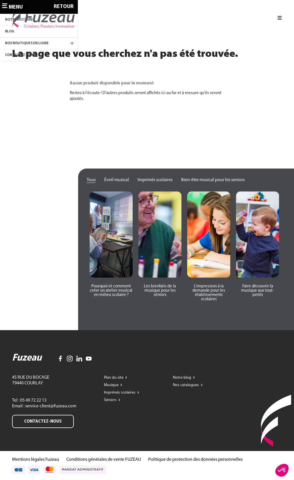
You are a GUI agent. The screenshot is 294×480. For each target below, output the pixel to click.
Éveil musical (116, 180)
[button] (111, 290)
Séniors (110, 400)
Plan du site (114, 378)
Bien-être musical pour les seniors (213, 180)
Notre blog (182, 378)
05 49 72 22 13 (33, 400)
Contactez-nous (43, 421)
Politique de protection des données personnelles (195, 459)
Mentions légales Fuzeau (35, 459)
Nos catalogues (186, 385)
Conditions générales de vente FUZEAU (103, 459)
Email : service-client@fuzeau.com (44, 406)
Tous (91, 180)
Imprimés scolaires (155, 180)
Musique (111, 385)
